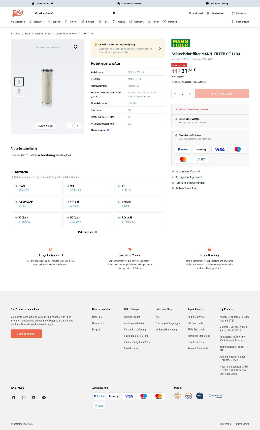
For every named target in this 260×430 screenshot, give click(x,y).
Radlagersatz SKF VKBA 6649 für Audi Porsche (232, 338)
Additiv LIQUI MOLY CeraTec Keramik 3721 (234, 318)
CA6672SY (23, 190)
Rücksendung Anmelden (137, 342)
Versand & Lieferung (135, 329)
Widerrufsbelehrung (166, 329)
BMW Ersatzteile (196, 329)
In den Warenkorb (222, 93)
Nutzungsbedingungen (168, 323)
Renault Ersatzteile (198, 348)
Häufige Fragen (132, 317)
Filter (27, 33)
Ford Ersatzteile (196, 342)
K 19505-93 (128, 221)
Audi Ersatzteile (196, 317)
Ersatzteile (16, 33)
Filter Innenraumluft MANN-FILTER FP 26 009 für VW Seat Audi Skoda (234, 370)
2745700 (126, 190)
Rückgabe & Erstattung (136, 335)
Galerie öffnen (45, 125)
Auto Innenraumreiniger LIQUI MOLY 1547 (232, 358)
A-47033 (74, 206)
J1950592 (75, 221)
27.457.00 (75, 190)
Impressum (225, 424)
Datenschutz (242, 424)
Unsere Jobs (98, 323)
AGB (158, 317)
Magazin (96, 329)
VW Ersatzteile (195, 323)
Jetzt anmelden (26, 333)
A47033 (126, 206)
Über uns (97, 317)
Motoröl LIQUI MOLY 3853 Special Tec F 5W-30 (233, 328)
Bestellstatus (131, 348)
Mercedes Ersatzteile (199, 335)
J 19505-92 (24, 221)
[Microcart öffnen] (238, 13)
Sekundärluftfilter (42, 33)
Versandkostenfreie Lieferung (194, 82)
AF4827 (22, 206)
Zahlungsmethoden (134, 323)
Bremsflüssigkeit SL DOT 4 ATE (234, 348)
